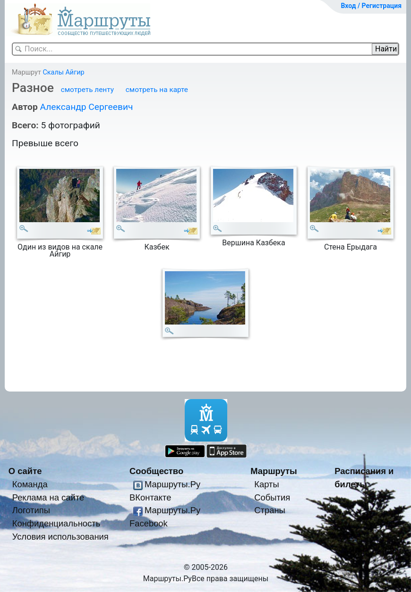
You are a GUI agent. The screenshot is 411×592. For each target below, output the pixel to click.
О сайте (25, 471)
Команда (30, 484)
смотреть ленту (87, 89)
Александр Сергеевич (86, 106)
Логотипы (31, 510)
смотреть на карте (157, 89)
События (272, 497)
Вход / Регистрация (371, 5)
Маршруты (273, 471)
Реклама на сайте (48, 497)
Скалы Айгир (63, 72)
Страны (269, 510)
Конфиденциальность (56, 523)
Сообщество (156, 471)
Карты (266, 484)
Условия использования (60, 537)
